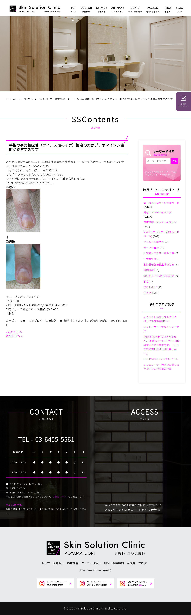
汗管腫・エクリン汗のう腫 (159, 253)
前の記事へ (15, 332)
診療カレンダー (60, 496)
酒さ (146, 281)
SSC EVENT (150, 287)
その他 (147, 293)
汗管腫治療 (150, 259)
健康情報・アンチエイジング (160, 222)
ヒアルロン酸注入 (154, 242)
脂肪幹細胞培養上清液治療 (159, 264)
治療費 (131, 563)
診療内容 (72, 563)
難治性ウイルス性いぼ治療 (81, 320)
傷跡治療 (149, 270)
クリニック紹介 (91, 563)
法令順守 (107, 570)
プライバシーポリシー (90, 570)
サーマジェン (151, 247)
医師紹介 (58, 563)
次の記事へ (13, 336)
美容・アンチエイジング (157, 212)
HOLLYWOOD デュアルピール (161, 359)
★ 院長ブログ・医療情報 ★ (42, 320)
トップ (45, 563)
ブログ (142, 563)
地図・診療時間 (114, 563)
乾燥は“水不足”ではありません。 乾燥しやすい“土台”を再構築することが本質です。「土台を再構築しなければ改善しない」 (162, 345)
